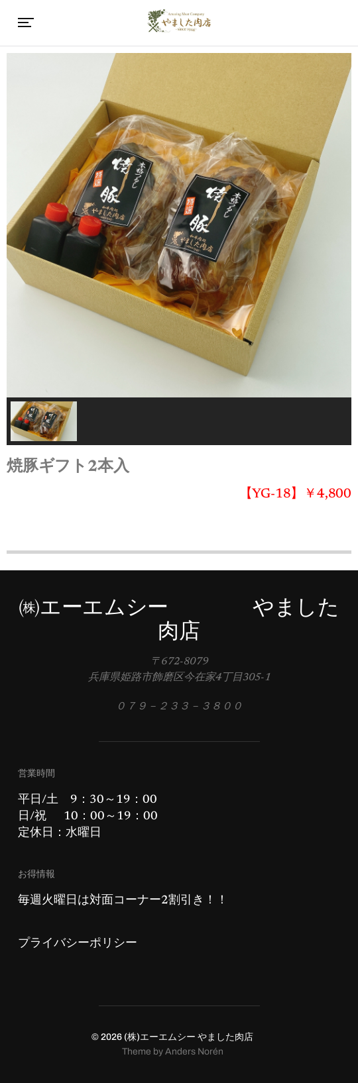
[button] (44, 421)
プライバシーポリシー (77, 944)
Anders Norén (194, 1052)
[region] (179, 249)
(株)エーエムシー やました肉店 (188, 1037)
